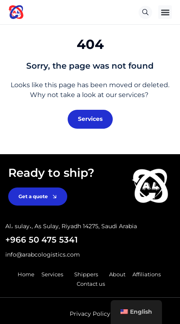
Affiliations (146, 274)
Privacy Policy (90, 313)
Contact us (91, 283)
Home (26, 274)
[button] (165, 12)
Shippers (88, 274)
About (117, 274)
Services (54, 274)
